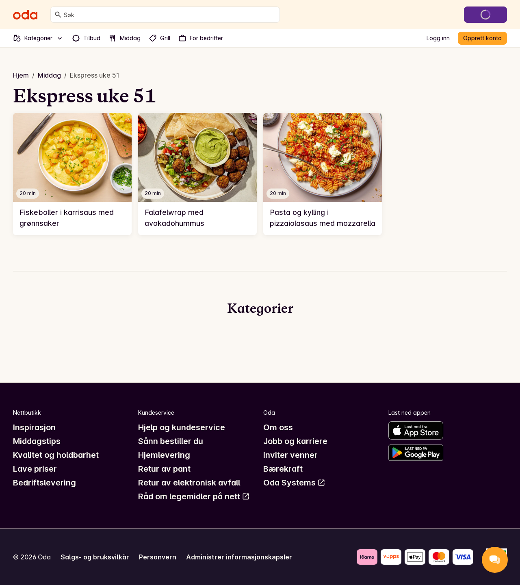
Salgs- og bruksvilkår (95, 557)
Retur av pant (164, 469)
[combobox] (170, 14)
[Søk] (58, 15)
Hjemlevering (164, 455)
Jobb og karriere (295, 441)
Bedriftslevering (44, 483)
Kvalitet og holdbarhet (56, 455)
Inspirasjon (34, 427)
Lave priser (35, 469)
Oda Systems (294, 483)
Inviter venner (290, 455)
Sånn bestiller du (170, 441)
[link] (72, 174)
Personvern (157, 557)
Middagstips (37, 441)
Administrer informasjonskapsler (239, 557)
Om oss (278, 427)
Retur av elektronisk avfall (189, 483)
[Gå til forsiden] (25, 15)
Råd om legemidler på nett (194, 496)
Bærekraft (283, 469)
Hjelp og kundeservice (181, 427)
